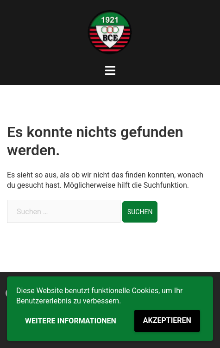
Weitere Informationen (70, 320)
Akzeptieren (167, 320)
